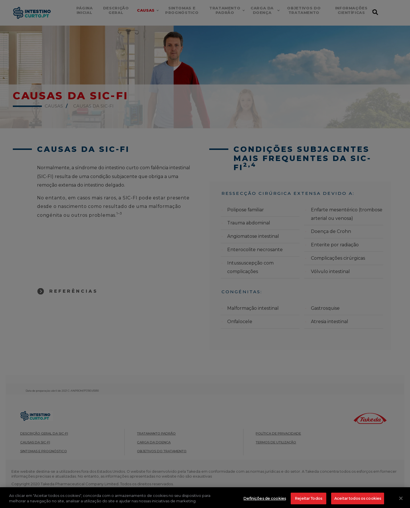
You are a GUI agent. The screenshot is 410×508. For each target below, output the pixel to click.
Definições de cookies (264, 501)
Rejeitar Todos (308, 501)
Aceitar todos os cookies (357, 501)
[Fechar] (401, 501)
